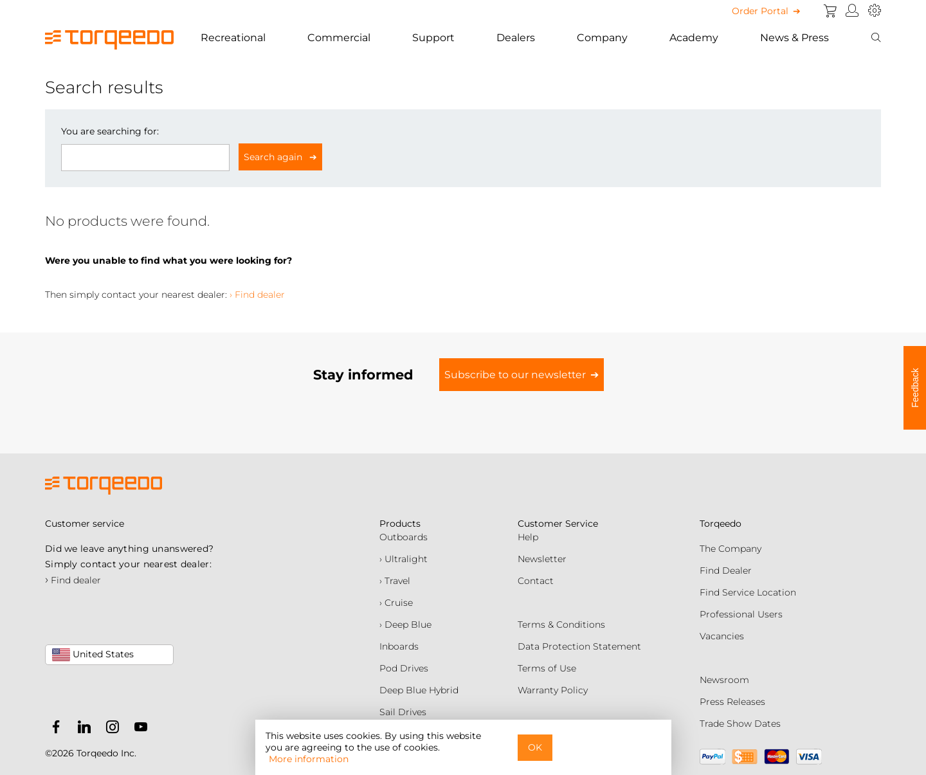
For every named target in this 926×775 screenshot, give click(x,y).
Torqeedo (720, 523)
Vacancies (722, 636)
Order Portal (760, 11)
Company (602, 38)
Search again (274, 157)
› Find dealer (257, 294)
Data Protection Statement (579, 646)
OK (535, 747)
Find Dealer (726, 570)
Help (528, 537)
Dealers (515, 38)
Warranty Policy (553, 690)
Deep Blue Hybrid (418, 690)
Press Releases (732, 701)
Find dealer (73, 580)
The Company (730, 548)
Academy (693, 38)
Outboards (403, 537)
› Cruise (396, 602)
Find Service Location (748, 592)
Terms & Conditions (561, 624)
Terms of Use (547, 668)
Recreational (233, 38)
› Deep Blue (405, 624)
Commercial (338, 38)
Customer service (84, 523)
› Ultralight (403, 559)
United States (93, 654)
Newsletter (542, 559)
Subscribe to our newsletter (515, 375)
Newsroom (724, 680)
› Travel (394, 581)
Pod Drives (403, 668)
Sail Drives (402, 712)
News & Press (794, 38)
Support (433, 38)
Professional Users (741, 614)
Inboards (399, 646)
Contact (536, 581)
